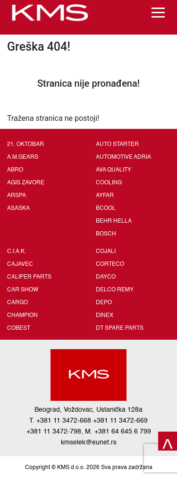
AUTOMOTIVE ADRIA (123, 157)
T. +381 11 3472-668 (60, 420)
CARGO (17, 303)
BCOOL (106, 208)
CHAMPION (22, 315)
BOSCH (106, 234)
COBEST (18, 328)
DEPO (104, 303)
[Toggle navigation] (158, 12)
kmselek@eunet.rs (89, 442)
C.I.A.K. (16, 251)
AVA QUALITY (113, 170)
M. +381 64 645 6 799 (118, 431)
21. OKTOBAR (25, 144)
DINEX (104, 315)
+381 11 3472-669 (120, 420)
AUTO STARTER (117, 144)
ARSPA (16, 196)
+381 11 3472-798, (54, 431)
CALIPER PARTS (29, 277)
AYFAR (105, 196)
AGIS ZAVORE (25, 183)
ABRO (15, 170)
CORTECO (110, 264)
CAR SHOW (22, 290)
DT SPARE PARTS (119, 328)
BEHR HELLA (114, 221)
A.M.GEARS (22, 157)
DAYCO (106, 277)
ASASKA (18, 208)
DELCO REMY (115, 290)
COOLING (109, 183)
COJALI (106, 251)
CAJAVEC (20, 264)
